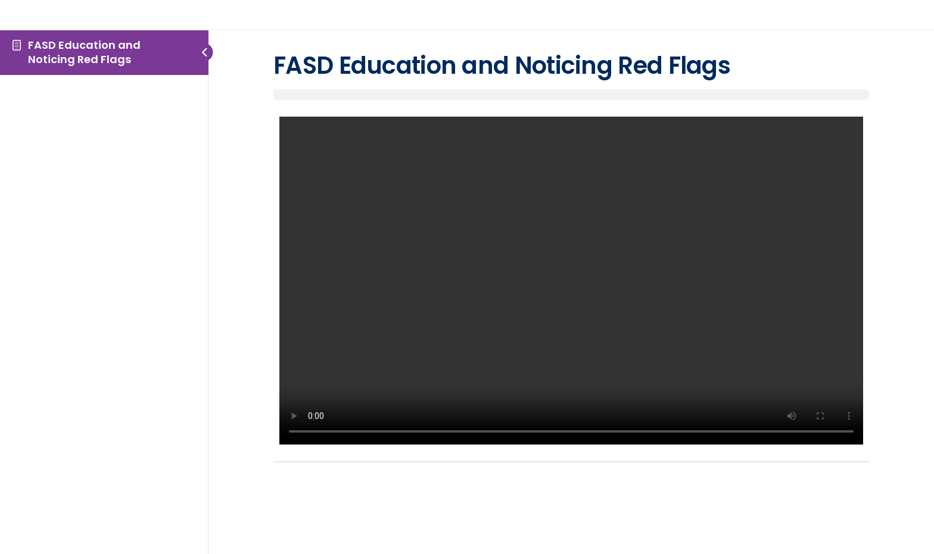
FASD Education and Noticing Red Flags (84, 52)
